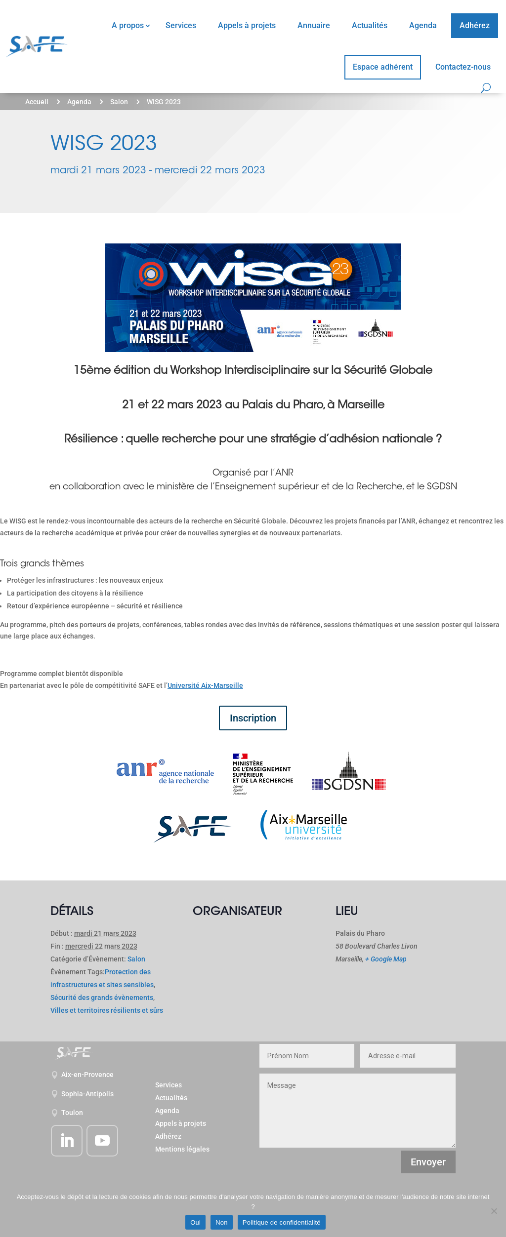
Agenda (423, 25)
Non (221, 1222)
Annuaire (313, 25)
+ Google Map (386, 959)
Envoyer (428, 1162)
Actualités (369, 25)
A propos (128, 25)
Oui (195, 1222)
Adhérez (475, 25)
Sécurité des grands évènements (101, 997)
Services (181, 25)
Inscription (253, 718)
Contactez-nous (463, 67)
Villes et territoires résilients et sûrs (106, 1010)
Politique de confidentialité (282, 1222)
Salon (119, 102)
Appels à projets (247, 25)
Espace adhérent (383, 67)
